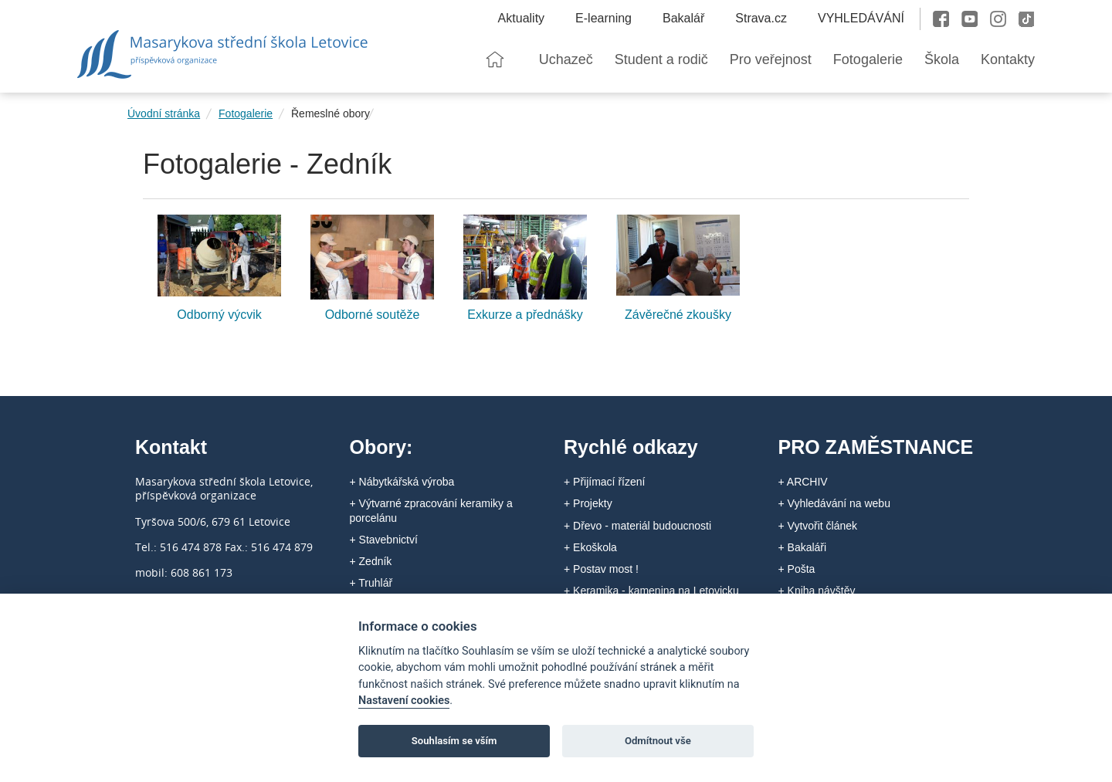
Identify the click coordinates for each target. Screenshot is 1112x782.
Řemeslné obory (330, 113)
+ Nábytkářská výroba (402, 482)
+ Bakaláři (802, 547)
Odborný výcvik (219, 314)
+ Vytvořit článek (818, 526)
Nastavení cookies (403, 700)
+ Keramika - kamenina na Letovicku (651, 590)
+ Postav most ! (601, 569)
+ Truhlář (371, 583)
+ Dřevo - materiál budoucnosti (637, 526)
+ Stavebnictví (384, 539)
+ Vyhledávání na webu (834, 503)
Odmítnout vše (658, 740)
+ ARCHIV (803, 482)
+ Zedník (371, 561)
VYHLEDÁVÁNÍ (861, 18)
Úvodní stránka (163, 113)
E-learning (603, 18)
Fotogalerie (246, 113)
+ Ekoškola (590, 547)
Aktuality (521, 18)
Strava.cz (761, 18)
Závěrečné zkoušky (678, 314)
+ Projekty (588, 503)
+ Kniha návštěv (817, 590)
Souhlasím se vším (454, 740)
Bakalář (683, 18)
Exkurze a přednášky (524, 314)
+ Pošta (796, 569)
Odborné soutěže (372, 314)
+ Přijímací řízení (604, 482)
